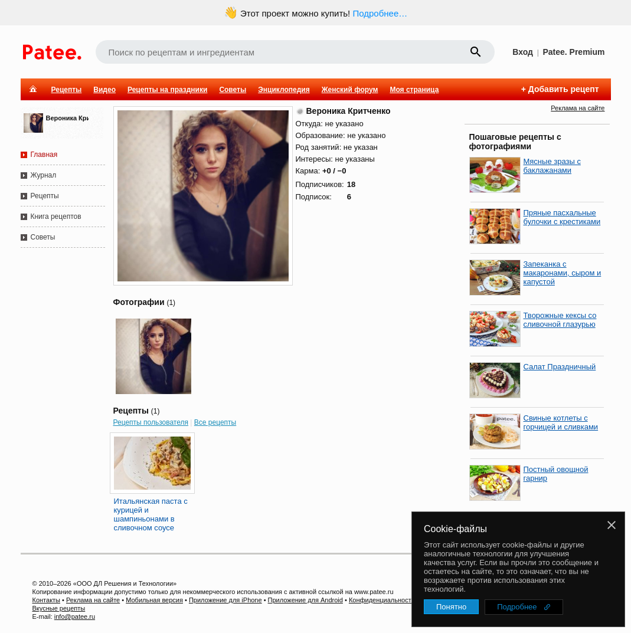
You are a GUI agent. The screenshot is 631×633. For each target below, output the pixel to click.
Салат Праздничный (560, 366)
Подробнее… (379, 13)
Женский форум (350, 90)
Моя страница (414, 90)
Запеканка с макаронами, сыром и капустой (562, 273)
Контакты (46, 600)
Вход (522, 52)
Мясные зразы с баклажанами (552, 166)
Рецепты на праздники (167, 90)
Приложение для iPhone (225, 600)
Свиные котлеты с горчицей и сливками (561, 422)
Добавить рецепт (563, 89)
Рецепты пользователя (151, 422)
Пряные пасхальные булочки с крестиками (562, 217)
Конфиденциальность (382, 600)
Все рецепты (215, 422)
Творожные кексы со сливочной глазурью (560, 320)
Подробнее (517, 606)
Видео (104, 90)
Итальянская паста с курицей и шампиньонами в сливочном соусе (151, 514)
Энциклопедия (283, 90)
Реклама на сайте (577, 107)
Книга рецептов (56, 216)
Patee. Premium (573, 52)
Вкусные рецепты (59, 608)
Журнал (44, 175)
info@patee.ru (74, 616)
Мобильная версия (154, 600)
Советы (232, 90)
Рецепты (66, 90)
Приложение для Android (305, 600)
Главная (44, 154)
